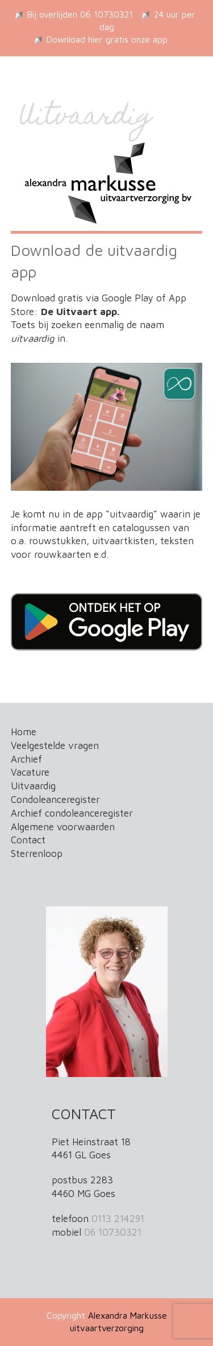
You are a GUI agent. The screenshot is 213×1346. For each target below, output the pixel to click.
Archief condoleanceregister (72, 813)
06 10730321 (112, 1232)
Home (23, 732)
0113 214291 (117, 1218)
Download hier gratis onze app (107, 39)
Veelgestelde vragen (55, 745)
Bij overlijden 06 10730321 (80, 14)
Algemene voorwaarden (63, 827)
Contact (28, 840)
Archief (26, 759)
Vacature (30, 772)
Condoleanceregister (55, 799)
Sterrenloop (36, 853)
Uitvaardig (33, 786)
